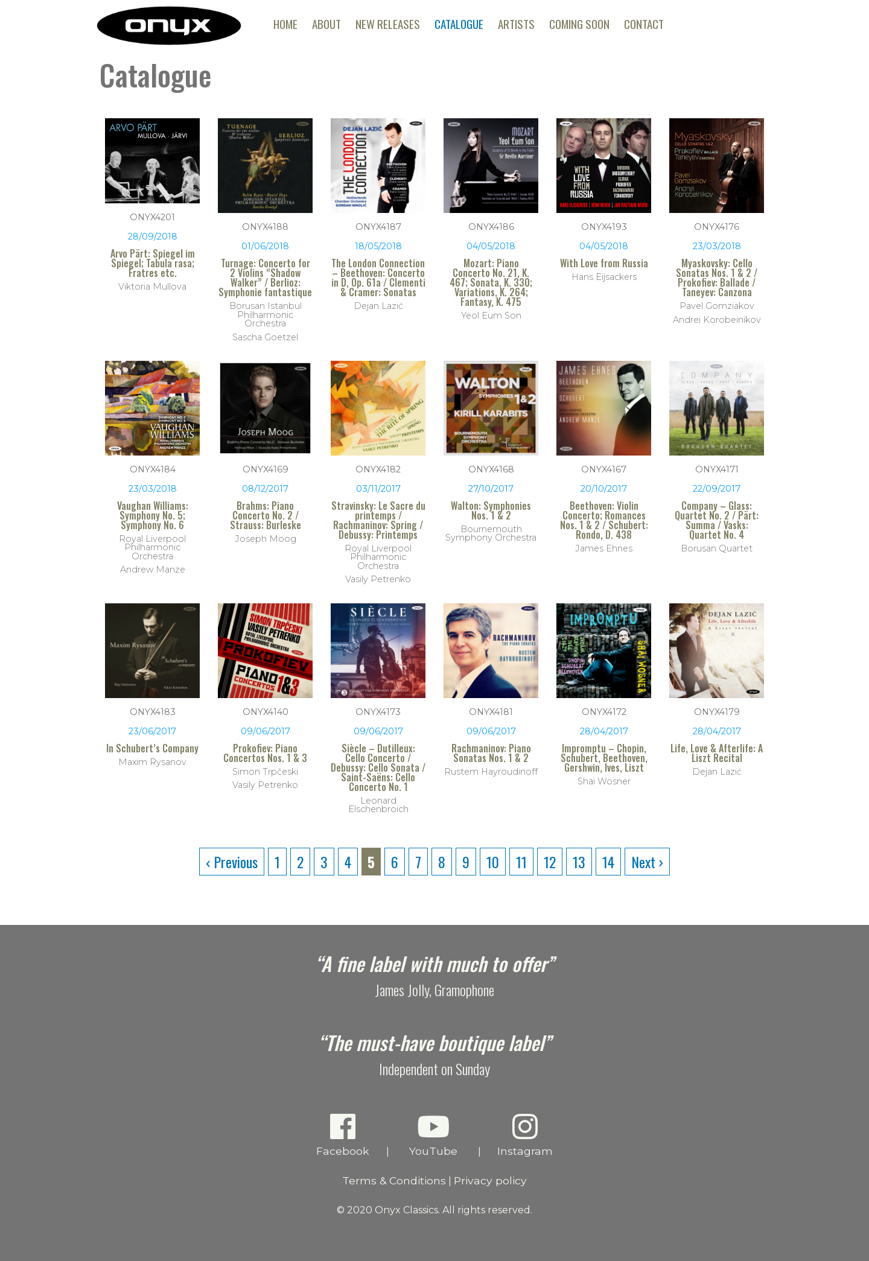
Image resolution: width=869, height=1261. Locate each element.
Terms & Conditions (394, 1180)
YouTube (434, 1134)
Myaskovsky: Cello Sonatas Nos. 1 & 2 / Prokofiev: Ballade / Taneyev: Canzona (716, 277)
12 (550, 861)
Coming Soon (579, 24)
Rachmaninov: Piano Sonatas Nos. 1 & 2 (491, 753)
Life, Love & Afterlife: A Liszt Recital (716, 753)
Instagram (525, 1134)
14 (608, 861)
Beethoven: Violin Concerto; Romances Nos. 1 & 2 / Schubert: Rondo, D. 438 (604, 520)
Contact (644, 24)
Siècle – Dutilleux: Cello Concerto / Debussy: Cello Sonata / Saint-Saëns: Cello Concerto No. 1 (378, 767)
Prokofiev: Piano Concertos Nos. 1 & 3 (265, 753)
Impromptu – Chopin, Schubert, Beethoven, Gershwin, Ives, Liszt (604, 758)
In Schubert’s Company (152, 748)
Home (285, 24)
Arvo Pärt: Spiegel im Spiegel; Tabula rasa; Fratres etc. (152, 263)
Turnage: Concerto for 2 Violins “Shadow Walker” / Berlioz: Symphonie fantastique (265, 277)
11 (521, 861)
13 (579, 861)
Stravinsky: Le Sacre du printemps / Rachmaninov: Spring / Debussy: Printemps (378, 520)
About (326, 24)
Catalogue (458, 24)
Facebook (343, 1134)
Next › (647, 861)
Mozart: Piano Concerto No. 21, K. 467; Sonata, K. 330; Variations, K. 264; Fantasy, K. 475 (491, 282)
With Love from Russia (604, 263)
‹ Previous (232, 861)
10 (492, 861)
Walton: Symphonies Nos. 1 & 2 (491, 510)
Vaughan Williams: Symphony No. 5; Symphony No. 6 (152, 515)
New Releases (387, 24)
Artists (516, 24)
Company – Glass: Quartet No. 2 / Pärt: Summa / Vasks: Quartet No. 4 (717, 520)
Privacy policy (490, 1180)
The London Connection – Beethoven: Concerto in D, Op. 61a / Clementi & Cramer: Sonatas (378, 277)
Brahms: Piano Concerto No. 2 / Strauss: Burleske (265, 515)
